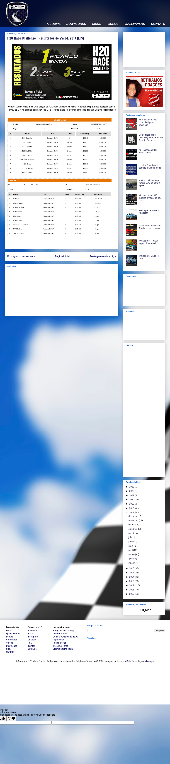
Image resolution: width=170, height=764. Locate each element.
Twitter (31, 646)
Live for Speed (60, 633)
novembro (134, 520)
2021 (132, 495)
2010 (132, 594)
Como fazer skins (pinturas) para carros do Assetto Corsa (151, 137)
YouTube (32, 649)
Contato (10, 652)
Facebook (32, 630)
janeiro (132, 563)
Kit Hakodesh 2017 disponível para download (148, 122)
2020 (132, 499)
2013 (132, 581)
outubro (132, 524)
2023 (132, 486)
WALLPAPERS (135, 24)
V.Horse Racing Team (63, 649)
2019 (132, 504)
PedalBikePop (59, 643)
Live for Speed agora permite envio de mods (150, 166)
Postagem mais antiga (103, 256)
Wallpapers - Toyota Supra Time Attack (148, 242)
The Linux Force (60, 646)
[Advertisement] (61, 292)
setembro (133, 529)
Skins (9, 649)
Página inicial (62, 256)
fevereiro (133, 558)
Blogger (150, 661)
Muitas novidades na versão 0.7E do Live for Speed (150, 183)
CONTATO (158, 24)
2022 (132, 491)
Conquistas (11, 639)
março (132, 554)
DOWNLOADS (76, 24)
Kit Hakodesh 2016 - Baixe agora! (149, 151)
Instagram (33, 636)
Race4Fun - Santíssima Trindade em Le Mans (150, 226)
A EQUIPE (54, 24)
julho (131, 537)
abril (131, 550)
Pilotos (9, 636)
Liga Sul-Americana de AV (65, 636)
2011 (132, 589)
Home (9, 630)
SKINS (96, 24)
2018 (132, 508)
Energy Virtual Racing (63, 630)
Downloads (11, 646)
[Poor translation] (11, 718)
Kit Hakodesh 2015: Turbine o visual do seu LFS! (150, 198)
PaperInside (58, 639)
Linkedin (32, 639)
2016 (132, 568)
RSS (30, 643)
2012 (132, 585)
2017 (132, 512)
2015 (132, 572)
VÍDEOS (113, 24)
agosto (132, 533)
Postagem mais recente (21, 256)
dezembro (134, 516)
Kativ (128, 661)
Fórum (31, 633)
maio (131, 546)
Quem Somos (13, 633)
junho (131, 541)
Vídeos (9, 643)
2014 (132, 577)
